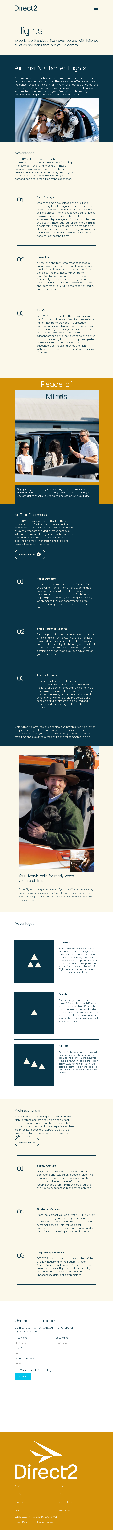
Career (60, 1484)
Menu (95, 7)
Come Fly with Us (30, 553)
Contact (60, 1492)
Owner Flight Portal (66, 1500)
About (17, 1484)
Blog (17, 1508)
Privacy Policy (63, 1508)
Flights (18, 1492)
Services (19, 1500)
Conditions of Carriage (43, 1520)
